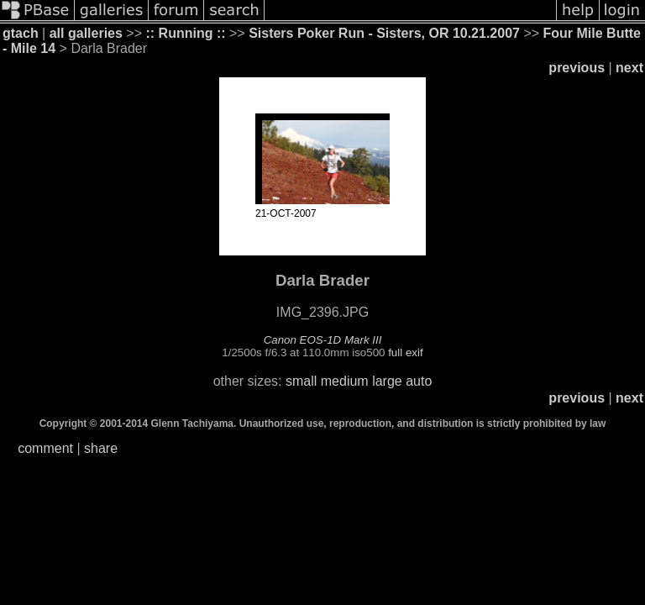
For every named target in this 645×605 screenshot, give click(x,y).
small (301, 381)
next (629, 67)
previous (576, 67)
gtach (21, 33)
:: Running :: (185, 33)
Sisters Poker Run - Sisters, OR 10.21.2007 (384, 33)
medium (345, 381)
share (101, 448)
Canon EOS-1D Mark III (323, 340)
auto (419, 381)
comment (45, 448)
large (387, 381)
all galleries (86, 33)
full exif (405, 352)
